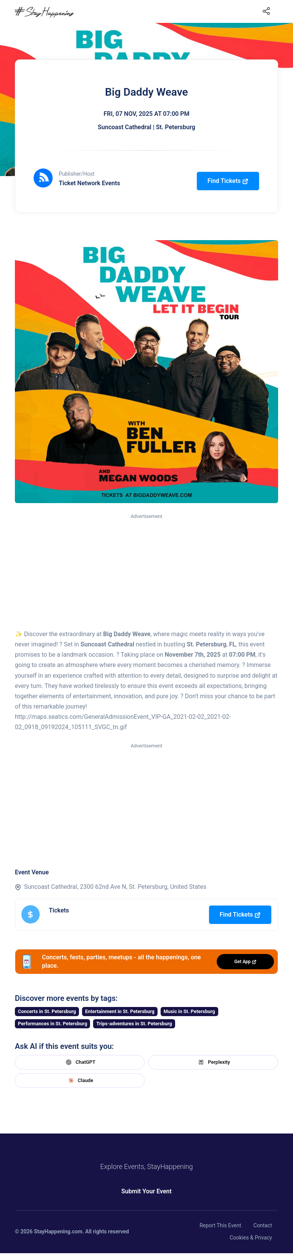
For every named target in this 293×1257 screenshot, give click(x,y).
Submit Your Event (146, 1191)
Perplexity (213, 1062)
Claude (79, 1080)
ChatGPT (79, 1062)
